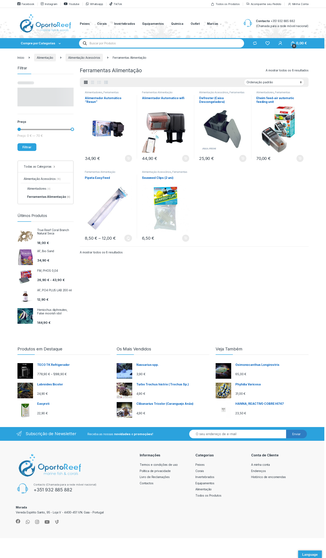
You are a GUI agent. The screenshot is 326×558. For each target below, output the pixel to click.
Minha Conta (298, 4)
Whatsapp (94, 4)
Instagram (49, 4)
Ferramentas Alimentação (157, 92)
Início (20, 57)
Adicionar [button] (128, 158)
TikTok (116, 4)
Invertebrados (124, 23)
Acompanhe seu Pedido (263, 4)
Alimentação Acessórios (84, 57)
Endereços (258, 471)
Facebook (25, 4)
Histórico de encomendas (268, 477)
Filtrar (26, 147)
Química (177, 23)
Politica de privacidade (155, 471)
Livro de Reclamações (155, 477)
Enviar (296, 434)
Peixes (85, 23)
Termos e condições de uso (159, 464)
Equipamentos (153, 23)
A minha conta (260, 464)
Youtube (71, 4)
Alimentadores (93, 92)
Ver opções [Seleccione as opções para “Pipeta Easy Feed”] (128, 238)
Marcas (212, 23)
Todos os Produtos (225, 4)
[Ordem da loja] (274, 82)
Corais (102, 23)
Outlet (195, 23)
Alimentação (45, 57)
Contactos (146, 483)
